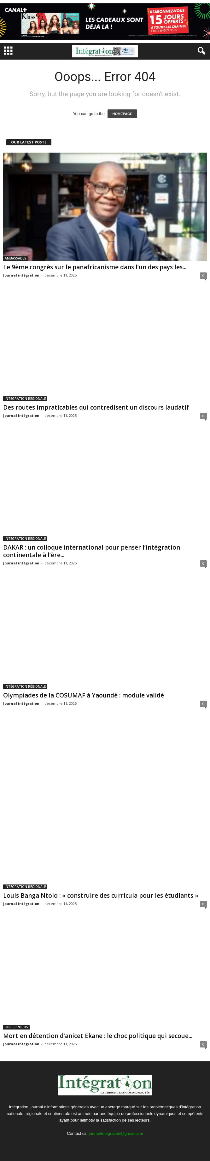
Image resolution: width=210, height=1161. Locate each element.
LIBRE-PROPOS (16, 1027)
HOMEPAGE (122, 114)
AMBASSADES (15, 258)
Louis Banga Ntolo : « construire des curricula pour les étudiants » (100, 895)
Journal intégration (21, 275)
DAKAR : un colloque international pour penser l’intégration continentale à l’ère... (91, 551)
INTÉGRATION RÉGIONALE (25, 398)
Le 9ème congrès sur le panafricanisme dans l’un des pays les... (94, 267)
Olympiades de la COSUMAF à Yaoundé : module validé (83, 695)
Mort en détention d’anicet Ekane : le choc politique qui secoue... (97, 1036)
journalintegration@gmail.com (116, 1133)
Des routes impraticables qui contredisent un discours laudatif (96, 407)
